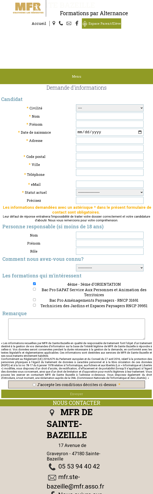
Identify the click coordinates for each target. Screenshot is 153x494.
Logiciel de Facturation (90, 491)
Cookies (143, 488)
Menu (76, 49)
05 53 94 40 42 (79, 439)
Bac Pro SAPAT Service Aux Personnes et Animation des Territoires (94, 266)
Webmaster (42, 491)
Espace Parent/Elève (105, 23)
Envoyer (76, 367)
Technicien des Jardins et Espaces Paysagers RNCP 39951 (94, 279)
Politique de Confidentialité (113, 488)
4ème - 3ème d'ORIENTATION (94, 257)
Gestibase (62, 491)
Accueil (39, 23)
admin (118, 491)
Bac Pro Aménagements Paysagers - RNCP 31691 (93, 273)
